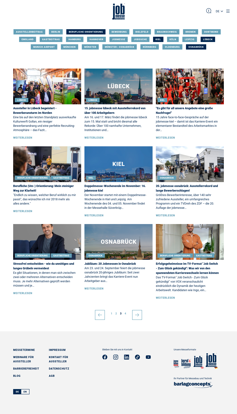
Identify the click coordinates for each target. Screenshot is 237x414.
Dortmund (211, 32)
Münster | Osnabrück (119, 47)
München (69, 47)
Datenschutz (59, 368)
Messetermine (24, 350)
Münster (90, 47)
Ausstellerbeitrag (29, 32)
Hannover (96, 39)
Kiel (158, 39)
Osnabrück (196, 47)
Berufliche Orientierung (86, 32)
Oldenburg (172, 47)
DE (217, 11)
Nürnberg (149, 47)
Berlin (55, 32)
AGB (52, 375)
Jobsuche (140, 39)
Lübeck (208, 39)
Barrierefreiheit (26, 368)
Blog (17, 375)
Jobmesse (118, 39)
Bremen (190, 32)
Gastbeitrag (51, 39)
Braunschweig (167, 32)
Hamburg (74, 39)
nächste (137, 313)
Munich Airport (44, 47)
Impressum (57, 350)
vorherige (100, 313)
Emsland (28, 39)
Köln (173, 39)
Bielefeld (141, 32)
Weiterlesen (22, 137)
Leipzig (190, 39)
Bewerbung (119, 32)
